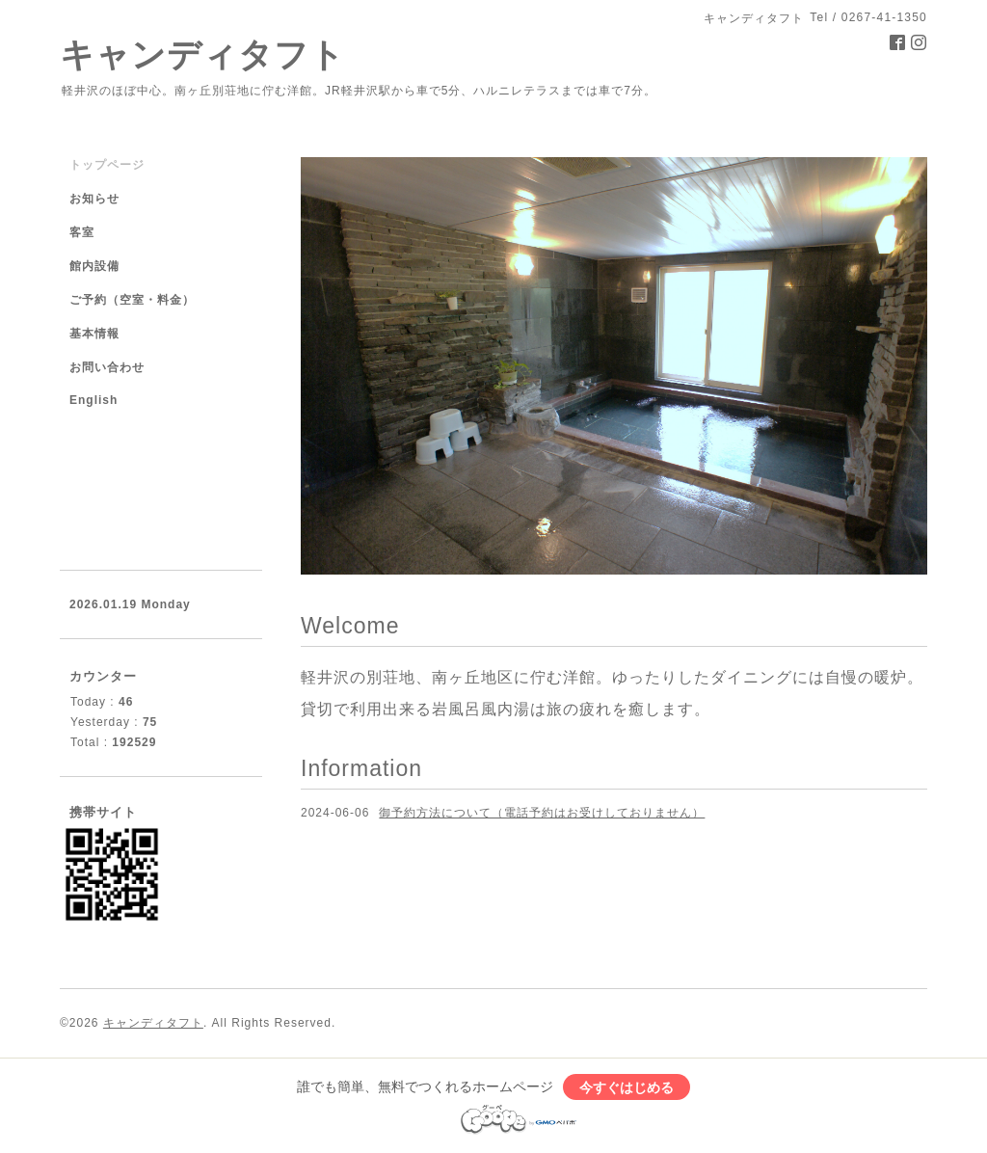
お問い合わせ (107, 367)
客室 (81, 232)
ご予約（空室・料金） (132, 300)
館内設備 (94, 266)
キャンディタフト (202, 54)
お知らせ (94, 198)
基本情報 (94, 333)
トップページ (107, 165)
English (93, 400)
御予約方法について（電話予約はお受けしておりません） (542, 812)
